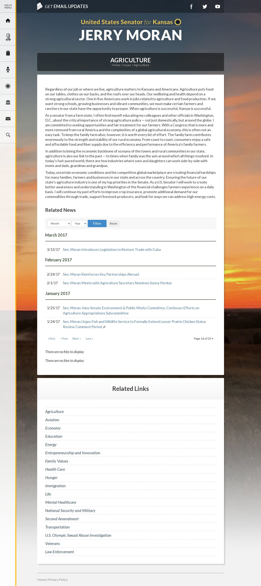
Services (8, 53)
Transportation (57, 526)
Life (48, 493)
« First (51, 338)
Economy (53, 427)
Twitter (204, 6)
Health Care (55, 469)
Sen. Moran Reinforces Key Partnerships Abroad (101, 274)
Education (53, 436)
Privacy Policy (58, 579)
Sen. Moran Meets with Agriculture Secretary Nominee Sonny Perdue (117, 283)
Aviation (52, 419)
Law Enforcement (59, 551)
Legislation (8, 102)
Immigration (55, 485)
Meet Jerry (8, 37)
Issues (8, 86)
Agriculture (141, 65)
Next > (77, 338)
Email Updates (66, 6)
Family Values (56, 460)
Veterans (52, 543)
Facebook (191, 6)
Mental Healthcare (60, 502)
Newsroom (8, 70)
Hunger (51, 477)
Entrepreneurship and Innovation (72, 452)
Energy (51, 444)
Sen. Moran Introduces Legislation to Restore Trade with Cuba (112, 249)
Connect (8, 119)
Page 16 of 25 (203, 338)
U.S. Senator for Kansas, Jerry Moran (130, 30)
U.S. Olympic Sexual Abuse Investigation (78, 535)
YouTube (217, 6)
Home (116, 65)
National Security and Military (70, 510)
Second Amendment (62, 518)
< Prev (64, 338)
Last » (89, 338)
